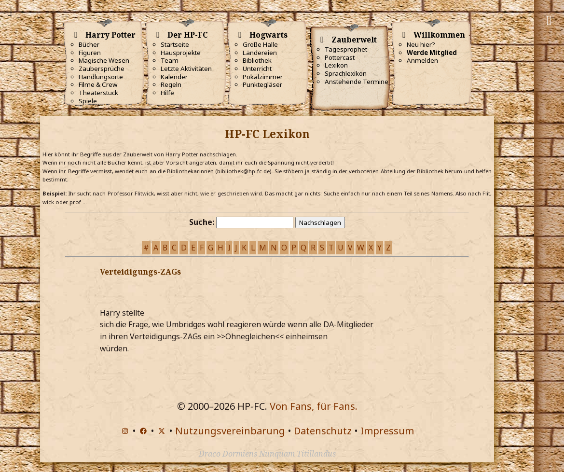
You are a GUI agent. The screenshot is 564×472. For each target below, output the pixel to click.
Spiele (88, 101)
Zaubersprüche (101, 68)
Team (170, 60)
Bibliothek (257, 60)
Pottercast (340, 57)
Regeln (171, 84)
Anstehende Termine (356, 81)
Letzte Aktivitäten (186, 68)
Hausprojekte (181, 52)
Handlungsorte (101, 76)
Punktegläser (262, 84)
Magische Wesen (104, 60)
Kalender (174, 76)
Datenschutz (323, 430)
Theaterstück (98, 92)
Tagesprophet (346, 49)
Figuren (90, 52)
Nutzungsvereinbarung (230, 430)
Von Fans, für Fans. (314, 406)
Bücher (89, 44)
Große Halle (260, 44)
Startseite (175, 44)
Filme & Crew (98, 84)
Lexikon (336, 65)
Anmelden (422, 60)
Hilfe (167, 92)
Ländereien (260, 52)
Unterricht (257, 68)
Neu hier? (421, 44)
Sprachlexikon (346, 73)
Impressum (387, 430)
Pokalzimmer (263, 76)
